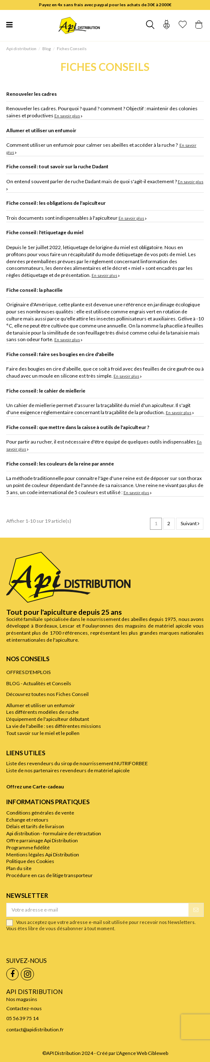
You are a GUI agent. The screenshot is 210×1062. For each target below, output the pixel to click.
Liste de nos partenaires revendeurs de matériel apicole (68, 770)
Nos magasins (21, 999)
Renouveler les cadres (31, 94)
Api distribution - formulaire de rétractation (53, 833)
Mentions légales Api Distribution (42, 854)
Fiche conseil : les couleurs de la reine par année (60, 464)
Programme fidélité (28, 847)
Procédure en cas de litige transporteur (49, 875)
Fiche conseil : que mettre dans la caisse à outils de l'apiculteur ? (78, 427)
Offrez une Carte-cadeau (35, 786)
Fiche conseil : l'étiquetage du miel (44, 232)
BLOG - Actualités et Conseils (38, 683)
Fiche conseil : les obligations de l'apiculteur (56, 203)
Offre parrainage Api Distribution (42, 840)
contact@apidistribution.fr (35, 1029)
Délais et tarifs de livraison (35, 826)
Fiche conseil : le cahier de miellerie (45, 391)
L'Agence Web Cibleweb (142, 1053)
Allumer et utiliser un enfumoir (41, 130)
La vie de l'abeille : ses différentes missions (53, 726)
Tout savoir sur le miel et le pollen (43, 733)
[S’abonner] (195, 910)
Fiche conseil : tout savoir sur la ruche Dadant (57, 166)
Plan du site (18, 868)
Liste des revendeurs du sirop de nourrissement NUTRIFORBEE (77, 763)
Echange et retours (27, 820)
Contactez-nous (24, 1008)
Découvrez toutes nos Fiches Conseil (47, 694)
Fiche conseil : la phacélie (34, 290)
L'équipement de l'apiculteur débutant (47, 719)
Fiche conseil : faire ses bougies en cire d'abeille (60, 354)
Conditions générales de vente (40, 813)
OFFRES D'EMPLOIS (28, 672)
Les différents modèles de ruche (42, 712)
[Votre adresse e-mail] (97, 910)
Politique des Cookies (30, 861)
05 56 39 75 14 (22, 1018)
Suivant (190, 523)
